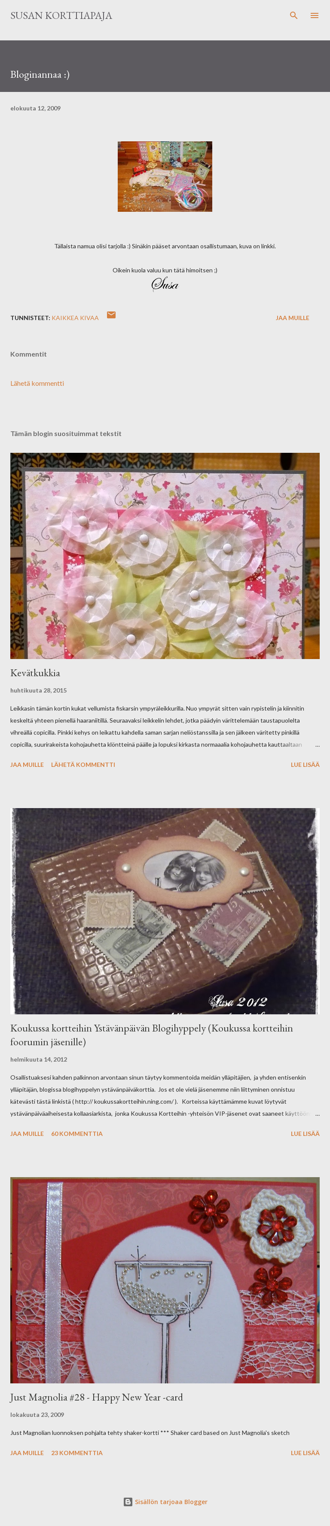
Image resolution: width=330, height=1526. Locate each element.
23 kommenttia (77, 1452)
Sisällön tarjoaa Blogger (165, 1502)
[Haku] (294, 15)
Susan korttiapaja (61, 15)
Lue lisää (305, 764)
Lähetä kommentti (37, 383)
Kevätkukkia (35, 672)
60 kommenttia (77, 1133)
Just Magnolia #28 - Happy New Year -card (96, 1397)
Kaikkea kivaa (75, 317)
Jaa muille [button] (292, 317)
